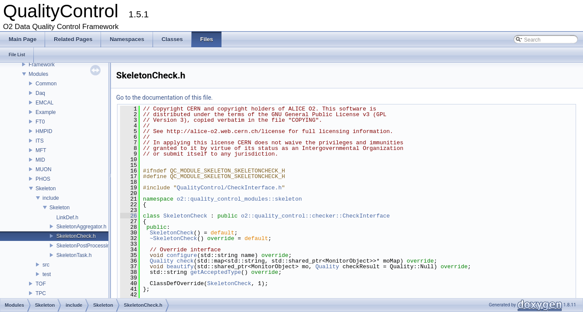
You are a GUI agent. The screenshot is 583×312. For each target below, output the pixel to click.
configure (181, 255)
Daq (40, 93)
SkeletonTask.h (73, 255)
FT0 (40, 122)
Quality (161, 261)
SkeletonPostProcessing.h (86, 246)
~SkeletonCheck (173, 238)
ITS (40, 141)
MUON (44, 169)
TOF (41, 284)
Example (46, 112)
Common (46, 84)
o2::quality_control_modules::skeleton (239, 199)
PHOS (43, 179)
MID (40, 160)
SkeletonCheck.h (76, 236)
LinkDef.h (67, 217)
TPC (41, 293)
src (45, 265)
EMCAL (44, 103)
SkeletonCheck (185, 216)
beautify (179, 266)
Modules (38, 74)
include (50, 198)
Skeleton (46, 188)
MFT (41, 150)
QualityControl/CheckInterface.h (229, 188)
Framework (42, 65)
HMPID (44, 131)
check (185, 261)
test (46, 274)
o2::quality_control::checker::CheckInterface (315, 216)
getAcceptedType (215, 272)
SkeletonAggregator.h (81, 227)
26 (128, 216)
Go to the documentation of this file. (164, 97)
